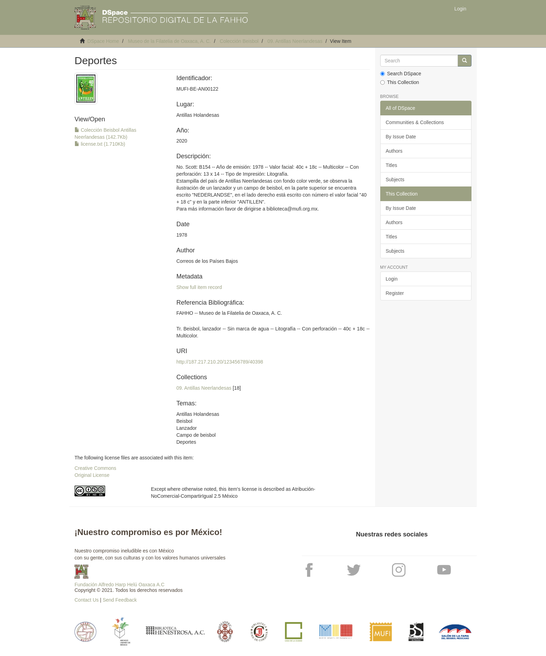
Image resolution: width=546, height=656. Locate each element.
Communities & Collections (415, 122)
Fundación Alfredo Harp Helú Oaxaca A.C (119, 584)
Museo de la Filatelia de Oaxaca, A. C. (169, 41)
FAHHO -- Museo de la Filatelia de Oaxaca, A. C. (229, 313)
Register (395, 293)
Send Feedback (120, 600)
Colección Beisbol (239, 41)
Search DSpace (400, 73)
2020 (181, 141)
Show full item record (199, 287)
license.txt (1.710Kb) (100, 144)
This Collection (399, 82)
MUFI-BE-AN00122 (197, 89)
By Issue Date (401, 136)
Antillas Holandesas (197, 115)
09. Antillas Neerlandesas (294, 41)
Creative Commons (95, 468)
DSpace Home (103, 41)
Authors (394, 151)
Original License (92, 475)
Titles (391, 165)
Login (392, 279)
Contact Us (87, 600)
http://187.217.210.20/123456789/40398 (219, 362)
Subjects (395, 179)
